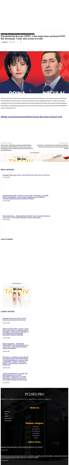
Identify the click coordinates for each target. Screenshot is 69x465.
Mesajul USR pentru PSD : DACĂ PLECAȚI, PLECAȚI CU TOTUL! (26, 175)
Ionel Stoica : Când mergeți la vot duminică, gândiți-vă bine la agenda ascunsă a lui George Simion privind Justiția (52, 146)
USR (33, 34)
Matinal (22, 34)
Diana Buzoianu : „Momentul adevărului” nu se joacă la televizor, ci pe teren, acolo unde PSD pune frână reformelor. (26, 216)
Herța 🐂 (5, 42)
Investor (17, 34)
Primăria (28, 34)
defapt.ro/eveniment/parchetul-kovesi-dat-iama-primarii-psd (31, 116)
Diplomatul (10, 34)
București (4, 34)
